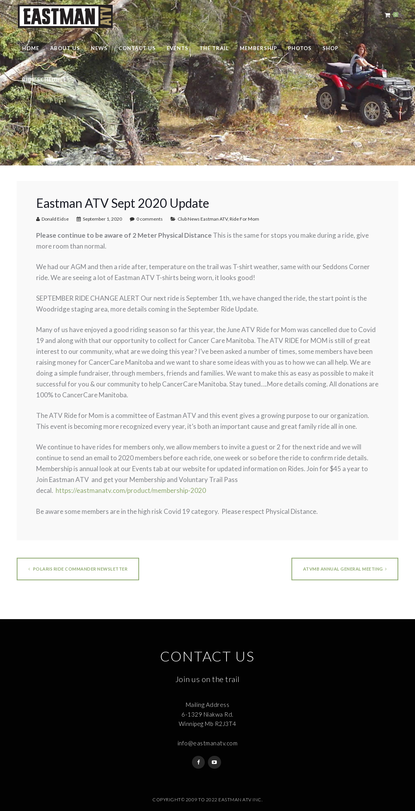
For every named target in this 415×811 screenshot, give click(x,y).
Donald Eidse (55, 219)
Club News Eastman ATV (203, 219)
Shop (330, 48)
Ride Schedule (44, 80)
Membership (258, 48)
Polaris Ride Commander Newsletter (78, 568)
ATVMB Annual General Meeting (345, 568)
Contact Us (137, 48)
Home (30, 48)
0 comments (149, 219)
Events (177, 48)
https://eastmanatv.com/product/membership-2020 (131, 490)
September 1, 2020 (102, 219)
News (99, 48)
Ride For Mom (244, 219)
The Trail (214, 48)
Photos (300, 48)
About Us (65, 48)
